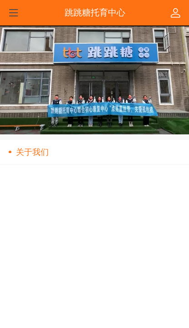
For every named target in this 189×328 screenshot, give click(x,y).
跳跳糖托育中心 (95, 12)
